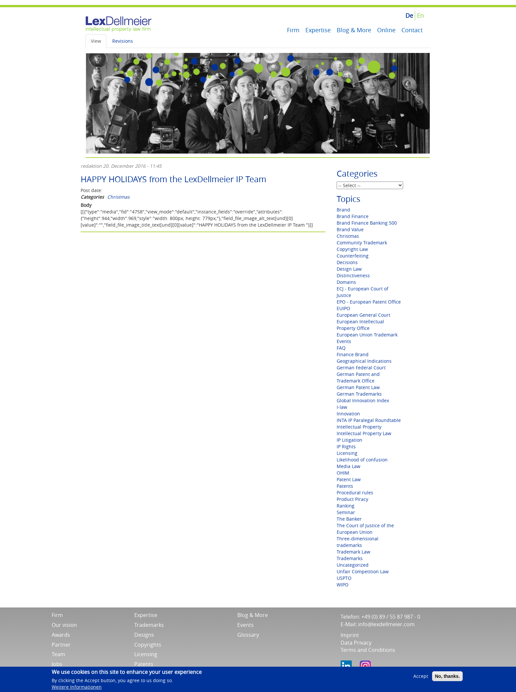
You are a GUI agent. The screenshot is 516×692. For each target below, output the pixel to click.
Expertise (145, 615)
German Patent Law (358, 387)
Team (58, 654)
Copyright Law (352, 249)
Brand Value (350, 229)
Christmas (118, 197)
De (409, 15)
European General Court (363, 315)
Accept (420, 678)
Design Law (349, 269)
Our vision (64, 625)
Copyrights (147, 644)
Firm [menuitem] (293, 30)
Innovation (348, 413)
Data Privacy (356, 642)
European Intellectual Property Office (360, 324)
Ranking (345, 506)
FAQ (341, 348)
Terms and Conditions (368, 650)
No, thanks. (447, 678)
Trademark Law (353, 552)
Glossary (248, 634)
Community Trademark (362, 242)
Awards (61, 634)
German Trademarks (359, 394)
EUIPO (343, 308)
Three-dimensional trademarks (357, 541)
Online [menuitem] (386, 30)
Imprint (350, 635)
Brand (343, 210)
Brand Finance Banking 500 (367, 223)
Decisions (347, 262)
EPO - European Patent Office (369, 302)
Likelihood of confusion (362, 460)
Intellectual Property (359, 427)
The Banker (349, 519)
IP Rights (346, 446)
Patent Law (349, 479)
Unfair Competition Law (363, 571)
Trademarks (350, 558)
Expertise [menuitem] (318, 30)
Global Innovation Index (363, 400)
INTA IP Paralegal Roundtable (369, 420)
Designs (144, 634)
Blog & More (252, 615)
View (96, 41)
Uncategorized (353, 565)
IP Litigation (349, 440)
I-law (342, 407)
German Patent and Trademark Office (358, 377)
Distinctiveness (353, 275)
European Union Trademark (367, 335)
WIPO (342, 584)
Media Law (348, 466)
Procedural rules (355, 492)
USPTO (344, 578)
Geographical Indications (364, 361)
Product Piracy (352, 499)
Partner (61, 644)
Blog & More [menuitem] (354, 30)
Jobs (57, 664)
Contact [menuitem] (412, 30)
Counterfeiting (353, 256)
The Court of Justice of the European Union (365, 528)
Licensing (347, 453)
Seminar (346, 512)
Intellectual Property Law (364, 433)
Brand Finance (353, 216)
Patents (345, 486)
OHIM (343, 473)
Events (344, 341)
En (420, 15)
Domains (346, 282)
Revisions (122, 41)
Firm (57, 615)
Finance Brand (353, 354)
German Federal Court (361, 367)
